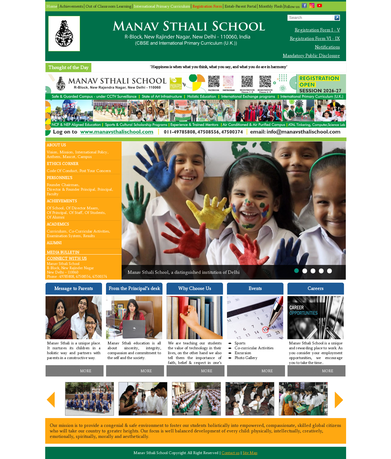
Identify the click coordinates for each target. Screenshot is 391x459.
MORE (85, 371)
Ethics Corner (62, 164)
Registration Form (207, 6)
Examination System (64, 235)
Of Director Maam (82, 208)
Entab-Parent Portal (240, 6)
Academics (58, 224)
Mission (66, 152)
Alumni (54, 243)
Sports (240, 343)
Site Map (250, 452)
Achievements (71, 6)
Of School (55, 208)
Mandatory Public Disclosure (311, 55)
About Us (56, 145)
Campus (85, 156)
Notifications (327, 47)
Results (89, 235)
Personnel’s (59, 178)
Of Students (94, 212)
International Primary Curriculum (162, 6)
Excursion (243, 353)
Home (51, 6)
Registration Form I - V (317, 30)
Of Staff (75, 212)
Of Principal (57, 212)
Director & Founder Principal (71, 189)
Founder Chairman (62, 184)
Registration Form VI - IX (315, 38)
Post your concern (95, 170)
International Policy (91, 152)
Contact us (230, 452)
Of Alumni (55, 217)
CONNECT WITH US (67, 258)
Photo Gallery (246, 357)
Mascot (69, 156)
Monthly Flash (271, 6)
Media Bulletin (63, 252)
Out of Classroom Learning (108, 6)
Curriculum (56, 231)
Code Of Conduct (62, 170)
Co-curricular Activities (89, 231)
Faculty (53, 194)
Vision (52, 152)
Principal (104, 189)
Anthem (53, 156)
